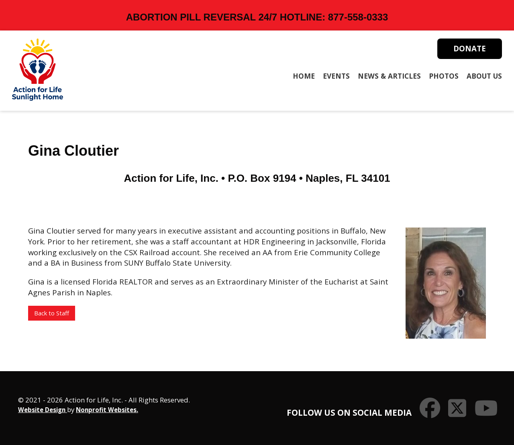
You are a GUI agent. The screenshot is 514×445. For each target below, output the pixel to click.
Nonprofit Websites (106, 410)
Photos (444, 76)
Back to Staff (51, 313)
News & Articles (389, 76)
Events (336, 76)
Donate (469, 48)
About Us (484, 76)
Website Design (42, 410)
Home (304, 76)
